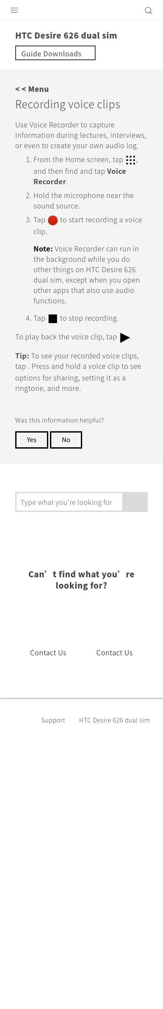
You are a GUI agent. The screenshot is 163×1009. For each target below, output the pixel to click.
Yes (32, 467)
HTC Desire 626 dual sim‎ (114, 747)
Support (54, 747)
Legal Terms (29, 970)
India (87, 817)
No (68, 467)
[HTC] (81, 10)
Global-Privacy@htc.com (101, 991)
